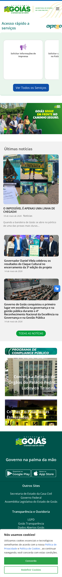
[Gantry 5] (31, 441)
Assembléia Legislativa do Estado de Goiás (31, 501)
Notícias (27, 215)
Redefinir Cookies (31, 569)
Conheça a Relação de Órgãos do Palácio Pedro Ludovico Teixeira (31, 382)
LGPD (31, 519)
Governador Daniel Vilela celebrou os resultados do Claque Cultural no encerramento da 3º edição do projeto (28, 264)
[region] (31, 553)
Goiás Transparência (31, 523)
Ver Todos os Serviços (31, 88)
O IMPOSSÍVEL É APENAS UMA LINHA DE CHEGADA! (29, 210)
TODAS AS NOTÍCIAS (31, 333)
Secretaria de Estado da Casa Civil (31, 493)
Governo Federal (31, 497)
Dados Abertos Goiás (31, 527)
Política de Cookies (30, 548)
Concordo (31, 560)
